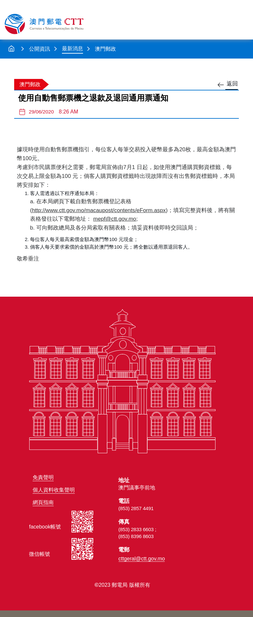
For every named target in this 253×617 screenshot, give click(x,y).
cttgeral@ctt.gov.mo (141, 558)
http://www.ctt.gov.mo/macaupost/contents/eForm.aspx (99, 210)
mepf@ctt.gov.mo (114, 219)
